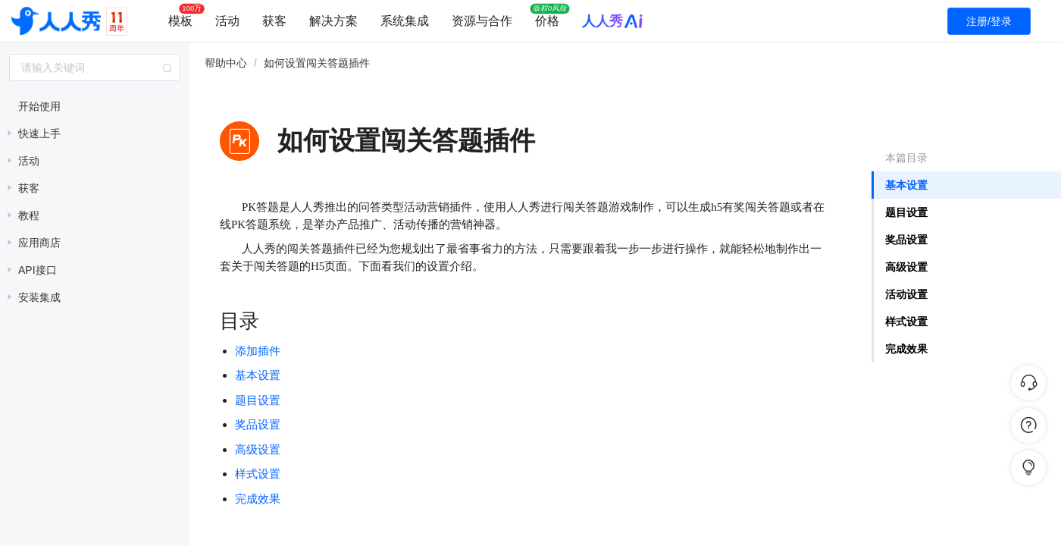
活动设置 (906, 294)
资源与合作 (482, 20)
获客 (274, 20)
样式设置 (906, 321)
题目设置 (906, 212)
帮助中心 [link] (226, 63)
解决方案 (333, 20)
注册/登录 (989, 21)
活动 (227, 20)
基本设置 (906, 185)
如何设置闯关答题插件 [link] (317, 63)
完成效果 (906, 349)
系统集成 (404, 20)
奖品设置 (257, 425)
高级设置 (906, 267)
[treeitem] (94, 106)
